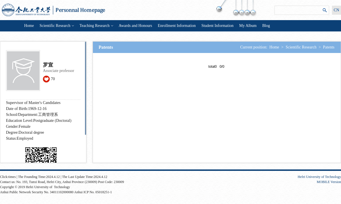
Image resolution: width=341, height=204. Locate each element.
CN (336, 10)
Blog (266, 26)
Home (29, 26)
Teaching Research (96, 26)
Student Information (217, 26)
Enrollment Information (177, 26)
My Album (248, 26)
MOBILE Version (329, 182)
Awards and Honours (135, 26)
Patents (328, 47)
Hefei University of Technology (319, 177)
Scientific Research (56, 26)
